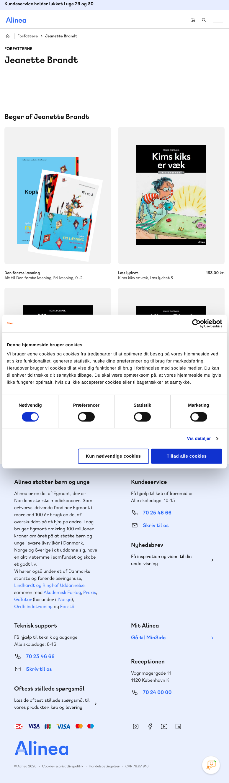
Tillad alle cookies (187, 456)
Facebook (149, 726)
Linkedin (178, 726)
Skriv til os (156, 525)
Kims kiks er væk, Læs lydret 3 (171, 272)
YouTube (164, 726)
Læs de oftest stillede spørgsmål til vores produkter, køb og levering (52, 703)
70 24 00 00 (157, 692)
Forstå (67, 606)
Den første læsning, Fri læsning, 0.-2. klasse (57, 272)
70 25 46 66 (157, 512)
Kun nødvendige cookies (113, 456)
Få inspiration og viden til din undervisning (161, 560)
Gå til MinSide (148, 637)
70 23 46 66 (40, 656)
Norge (64, 599)
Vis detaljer (199, 438)
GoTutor (23, 599)
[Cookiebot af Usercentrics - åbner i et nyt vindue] (196, 323)
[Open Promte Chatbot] (211, 765)
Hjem (7, 36)
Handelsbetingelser (104, 766)
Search (204, 20)
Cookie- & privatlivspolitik (62, 766)
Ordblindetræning (33, 606)
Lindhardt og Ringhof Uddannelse (49, 585)
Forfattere (27, 36)
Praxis (89, 592)
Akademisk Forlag (62, 592)
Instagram (135, 726)
